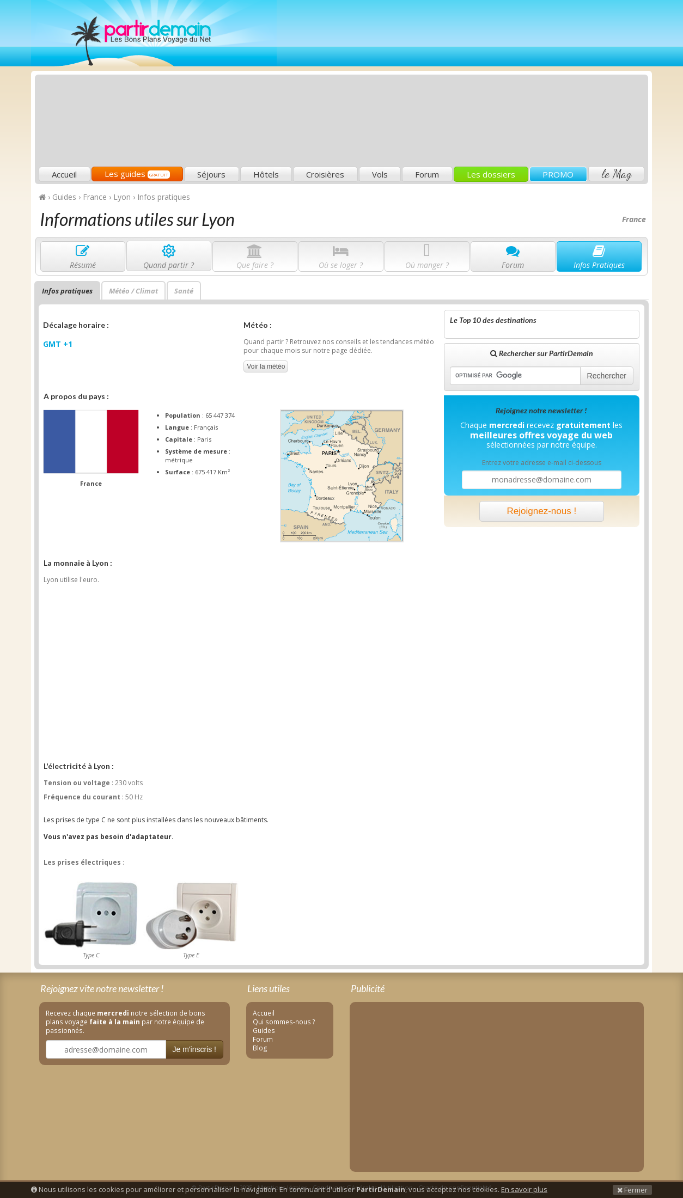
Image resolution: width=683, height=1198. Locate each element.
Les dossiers (491, 174)
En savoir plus (524, 1189)
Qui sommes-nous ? (284, 1021)
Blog (260, 1047)
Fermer (632, 1190)
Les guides (137, 173)
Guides (264, 1030)
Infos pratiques (67, 291)
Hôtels (266, 174)
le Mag (616, 174)
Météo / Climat (133, 291)
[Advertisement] (447, 85)
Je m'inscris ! (194, 1049)
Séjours (211, 174)
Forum (427, 174)
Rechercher (606, 375)
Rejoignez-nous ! (542, 511)
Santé (183, 291)
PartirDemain (154, 33)
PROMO (558, 174)
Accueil (64, 174)
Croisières (325, 174)
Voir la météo (266, 366)
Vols (380, 174)
